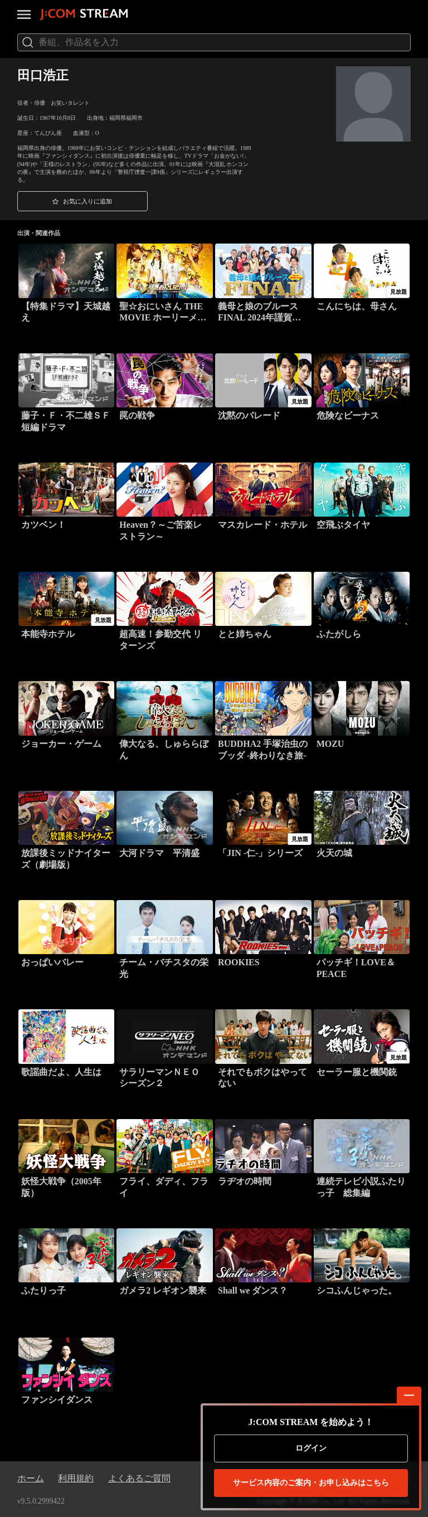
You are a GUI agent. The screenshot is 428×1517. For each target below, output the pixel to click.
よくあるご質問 (139, 1478)
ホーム (30, 1478)
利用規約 (76, 1478)
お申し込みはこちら (311, 1483)
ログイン (311, 1448)
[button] (82, 201)
